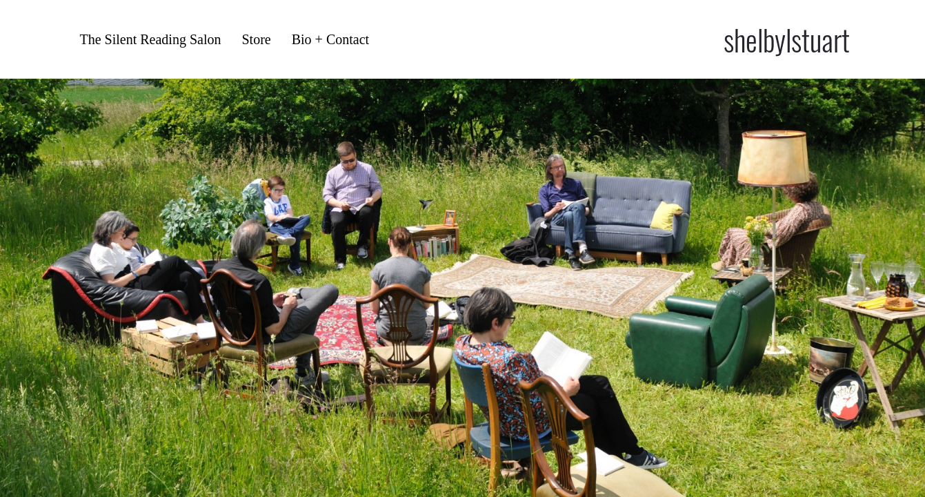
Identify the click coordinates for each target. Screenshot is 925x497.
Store (255, 39)
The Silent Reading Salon (150, 39)
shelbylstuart (786, 39)
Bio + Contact (330, 39)
